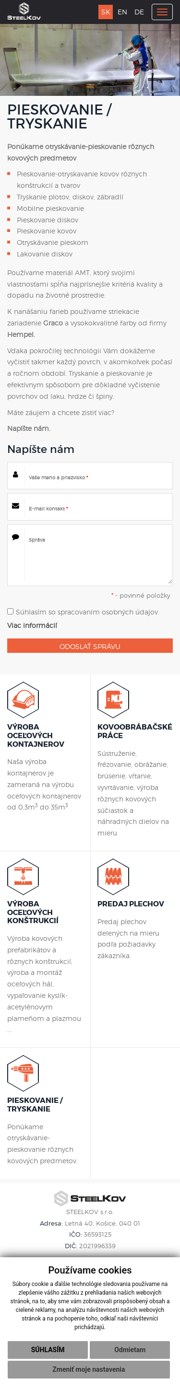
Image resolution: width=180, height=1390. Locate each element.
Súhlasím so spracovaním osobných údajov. (83, 612)
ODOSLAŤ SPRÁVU (90, 646)
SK (105, 12)
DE (139, 12)
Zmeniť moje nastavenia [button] (88, 1369)
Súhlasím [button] (48, 1350)
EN (122, 12)
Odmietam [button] (129, 1350)
